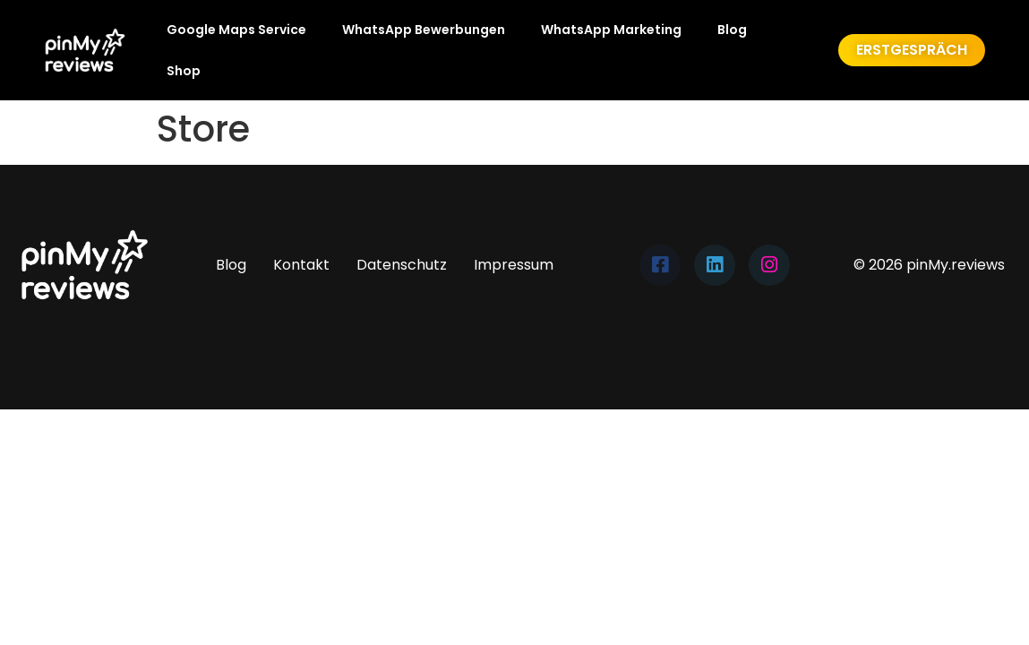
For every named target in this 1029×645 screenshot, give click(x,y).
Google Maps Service (236, 30)
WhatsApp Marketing (611, 30)
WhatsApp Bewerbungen (423, 30)
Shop (184, 71)
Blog (732, 30)
